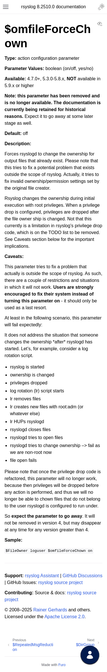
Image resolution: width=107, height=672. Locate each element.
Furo (62, 665)
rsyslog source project (60, 582)
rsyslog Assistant (42, 575)
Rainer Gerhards (50, 609)
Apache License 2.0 (65, 616)
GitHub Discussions (82, 575)
